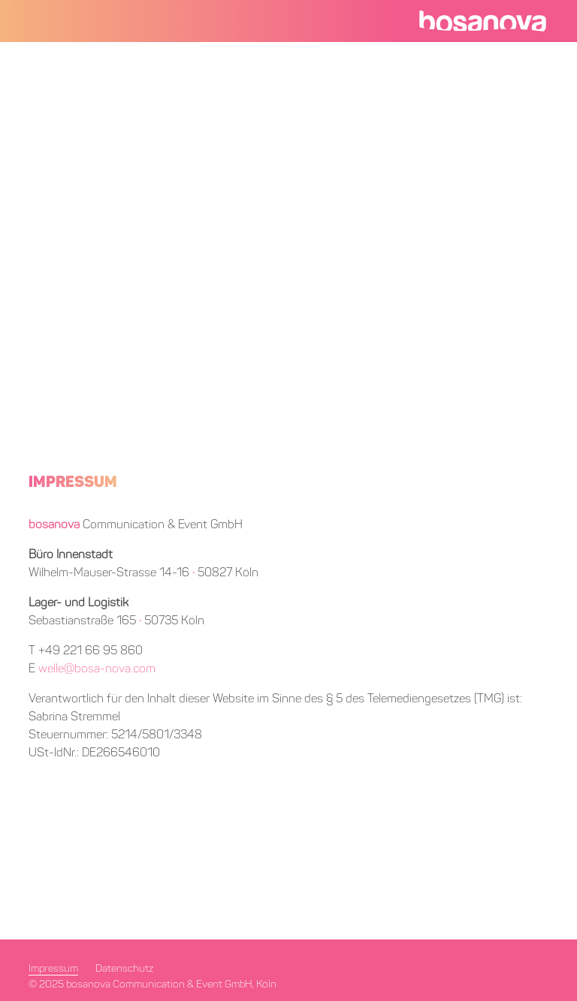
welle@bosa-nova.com (97, 669)
